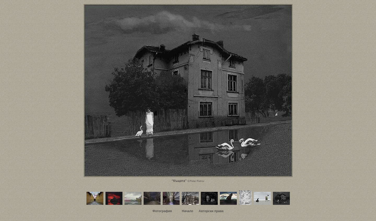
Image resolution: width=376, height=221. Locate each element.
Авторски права (211, 211)
